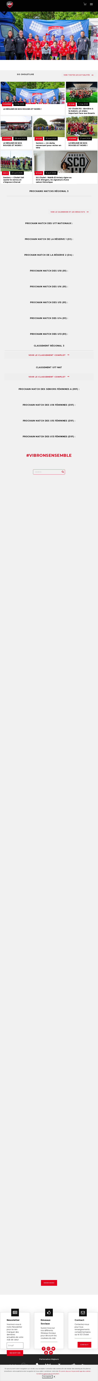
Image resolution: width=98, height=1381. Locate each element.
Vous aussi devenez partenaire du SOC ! (65, 1360)
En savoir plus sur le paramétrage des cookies (74, 1371)
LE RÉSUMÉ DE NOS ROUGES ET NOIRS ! (22, 109)
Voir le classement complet (49, 355)
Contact (84, 1326)
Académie (7, 104)
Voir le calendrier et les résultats (70, 212)
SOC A (5, 173)
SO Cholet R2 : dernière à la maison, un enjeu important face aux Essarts (82, 110)
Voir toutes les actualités (78, 75)
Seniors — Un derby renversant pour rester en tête (48, 145)
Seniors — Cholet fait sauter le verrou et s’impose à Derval (13, 179)
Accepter (47, 1377)
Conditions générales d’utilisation (47, 1374)
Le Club (71, 104)
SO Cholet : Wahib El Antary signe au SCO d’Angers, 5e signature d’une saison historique (54, 179)
